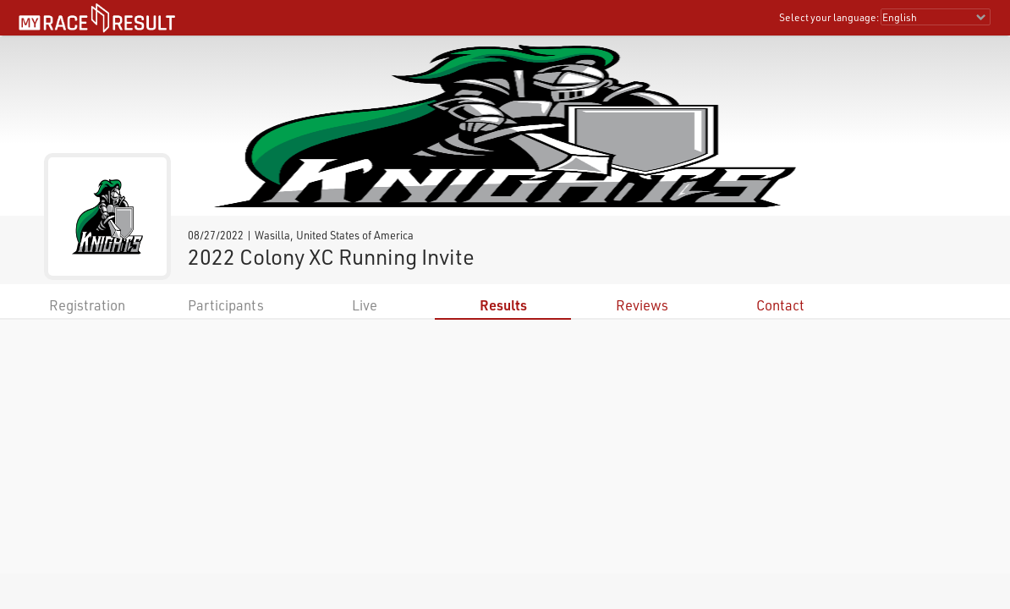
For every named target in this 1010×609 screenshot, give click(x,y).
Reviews (642, 305)
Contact (780, 305)
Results (503, 305)
